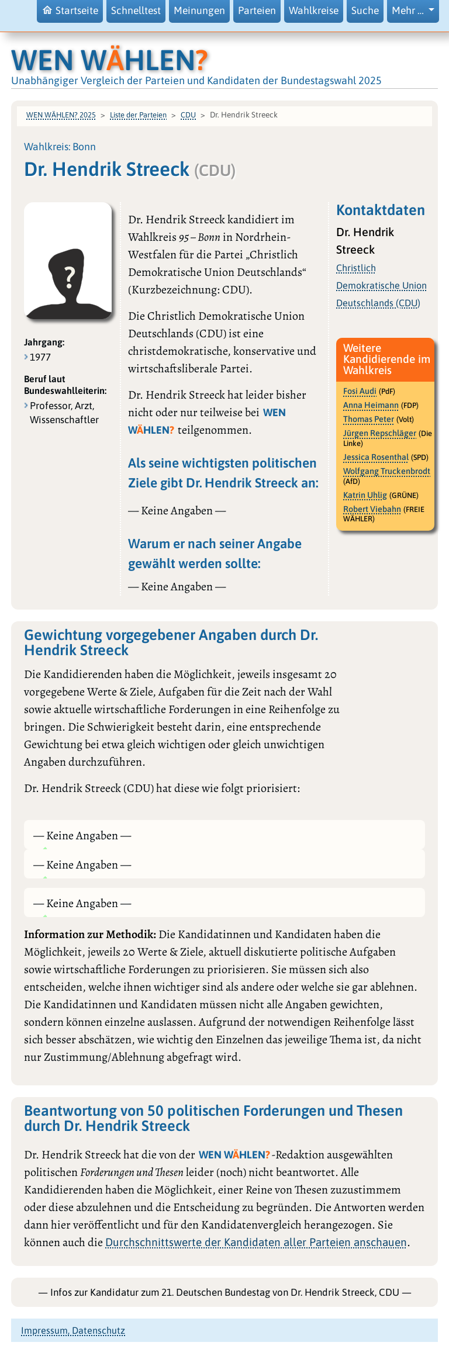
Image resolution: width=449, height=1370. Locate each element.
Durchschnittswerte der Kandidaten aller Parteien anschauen (256, 1242)
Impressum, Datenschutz (73, 1330)
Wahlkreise (314, 10)
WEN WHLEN (109, 59)
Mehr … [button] (409, 10)
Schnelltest (136, 10)
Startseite (70, 10)
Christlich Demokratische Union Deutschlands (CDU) (381, 285)
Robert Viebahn (372, 509)
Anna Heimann (371, 405)
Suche (365, 10)
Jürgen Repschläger (379, 433)
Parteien (257, 10)
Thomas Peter (368, 419)
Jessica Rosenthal (376, 457)
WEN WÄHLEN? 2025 (61, 114)
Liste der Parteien (138, 114)
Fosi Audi (360, 391)
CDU (188, 114)
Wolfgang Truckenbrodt (386, 471)
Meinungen (199, 10)
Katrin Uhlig (365, 495)
